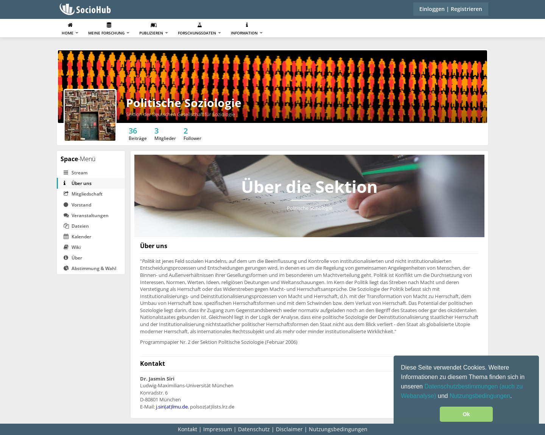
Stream (75, 172)
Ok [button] (466, 414)
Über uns (78, 183)
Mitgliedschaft (83, 194)
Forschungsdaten (199, 29)
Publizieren (153, 29)
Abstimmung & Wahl (90, 268)
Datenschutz (254, 429)
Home (70, 29)
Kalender (77, 236)
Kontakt (187, 429)
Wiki (72, 247)
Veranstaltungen (86, 215)
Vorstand (77, 205)
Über (73, 258)
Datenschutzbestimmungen (461, 386)
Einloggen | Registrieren (450, 8)
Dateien (76, 226)
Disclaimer (289, 429)
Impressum (217, 429)
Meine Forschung (108, 29)
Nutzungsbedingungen (480, 396)
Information (247, 29)
